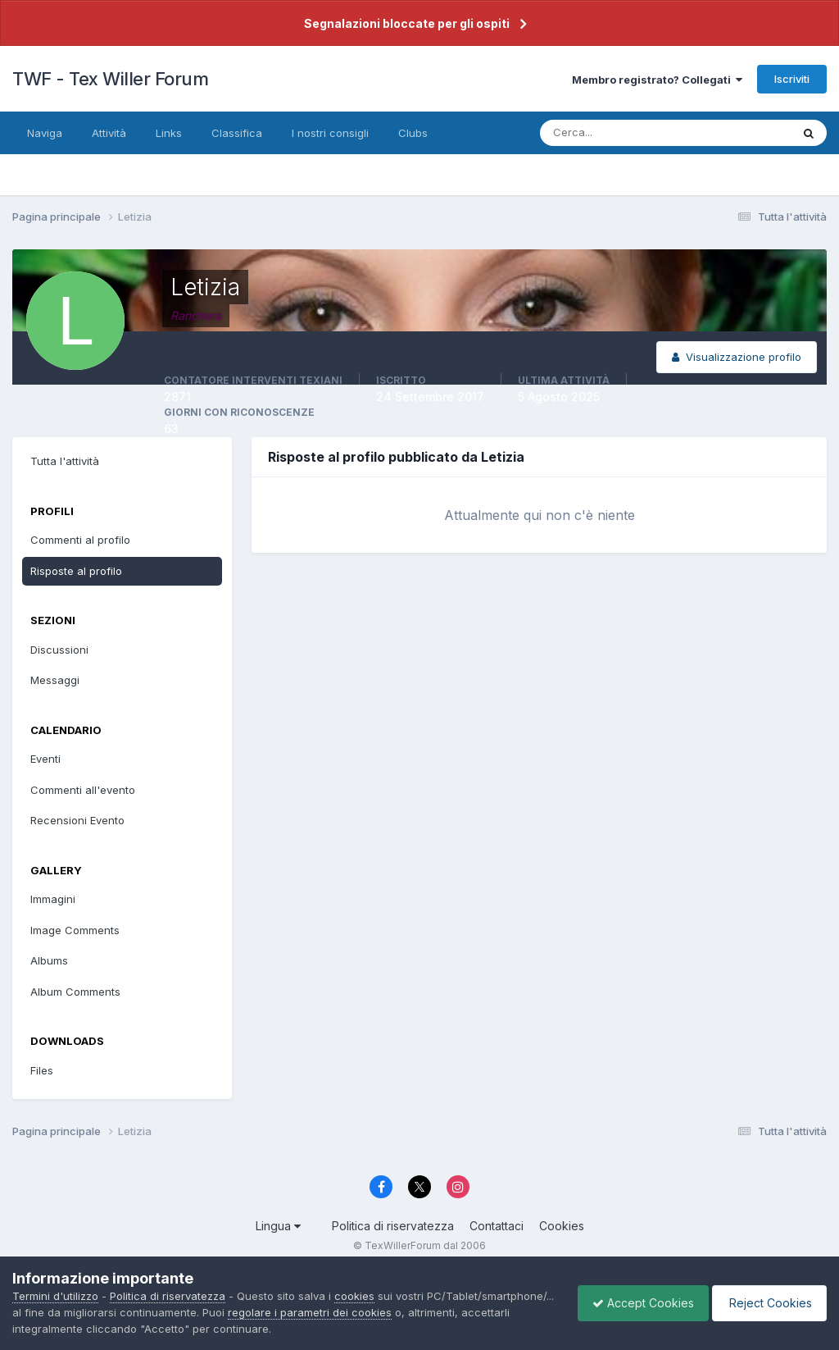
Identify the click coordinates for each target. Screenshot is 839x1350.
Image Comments (75, 930)
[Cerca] (612, 133)
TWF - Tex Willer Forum (110, 78)
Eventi (45, 758)
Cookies (561, 1226)
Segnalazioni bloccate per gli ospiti (407, 23)
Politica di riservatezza (393, 1226)
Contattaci (496, 1226)
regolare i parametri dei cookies (440, 1312)
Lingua (278, 1226)
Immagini (52, 898)
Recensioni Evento (77, 820)
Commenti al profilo (80, 539)
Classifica (236, 132)
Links (169, 132)
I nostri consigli (330, 132)
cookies (354, 1295)
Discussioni (59, 649)
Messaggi (54, 679)
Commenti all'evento (82, 789)
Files (41, 1070)
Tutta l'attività (64, 460)
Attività (109, 132)
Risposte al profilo (76, 570)
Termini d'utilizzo (55, 1295)
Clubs (413, 132)
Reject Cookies (766, 1303)
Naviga (44, 132)
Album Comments (75, 991)
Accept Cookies (635, 1303)
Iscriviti (792, 78)
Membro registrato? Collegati (657, 79)
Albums (49, 960)
